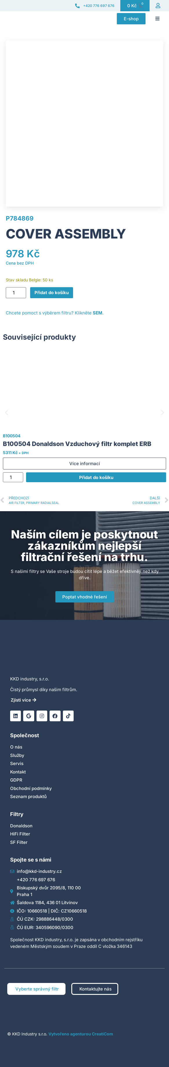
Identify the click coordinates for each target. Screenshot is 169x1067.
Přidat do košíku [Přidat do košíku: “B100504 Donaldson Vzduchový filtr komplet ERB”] (96, 477)
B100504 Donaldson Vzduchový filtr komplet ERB (77, 443)
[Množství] (16, 292)
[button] (157, 18)
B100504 (11, 435)
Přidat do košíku (51, 292)
